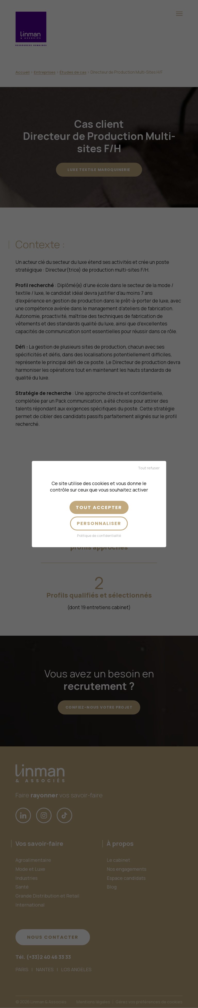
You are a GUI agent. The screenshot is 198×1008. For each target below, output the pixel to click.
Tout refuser (149, 468)
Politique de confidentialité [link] (99, 535)
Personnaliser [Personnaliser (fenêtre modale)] (99, 523)
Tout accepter (99, 507)
